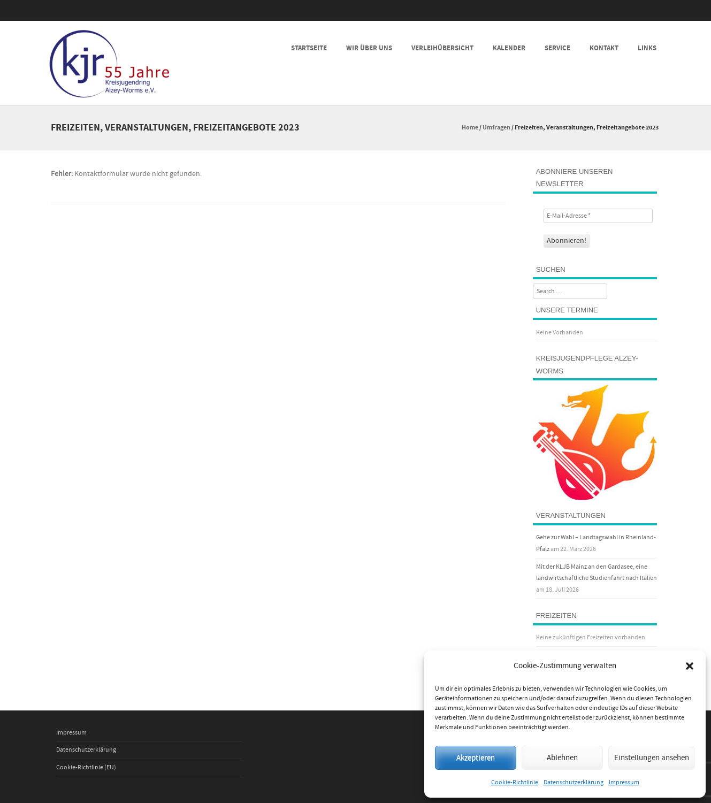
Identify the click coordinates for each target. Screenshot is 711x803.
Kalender (509, 48)
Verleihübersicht (442, 48)
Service (557, 48)
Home (470, 127)
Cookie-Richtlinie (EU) (86, 767)
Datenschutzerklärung (573, 782)
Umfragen (496, 127)
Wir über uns (369, 48)
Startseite (309, 48)
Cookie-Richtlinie (514, 782)
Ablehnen (562, 758)
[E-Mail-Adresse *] (598, 216)
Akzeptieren (475, 758)
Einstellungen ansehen (651, 758)
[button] (689, 666)
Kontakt (604, 48)
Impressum (624, 782)
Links (647, 48)
